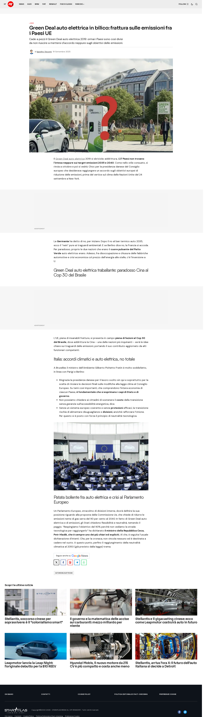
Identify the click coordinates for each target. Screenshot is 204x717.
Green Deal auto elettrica (70, 158)
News (32, 23)
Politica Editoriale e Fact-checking (131, 694)
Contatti (45, 694)
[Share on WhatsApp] (84, 562)
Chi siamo (9, 694)
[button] (5, 4)
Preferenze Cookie (167, 694)
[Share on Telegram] (77, 562)
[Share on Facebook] (63, 562)
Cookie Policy (84, 694)
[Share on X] (56, 562)
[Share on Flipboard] (70, 562)
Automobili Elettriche (64, 573)
